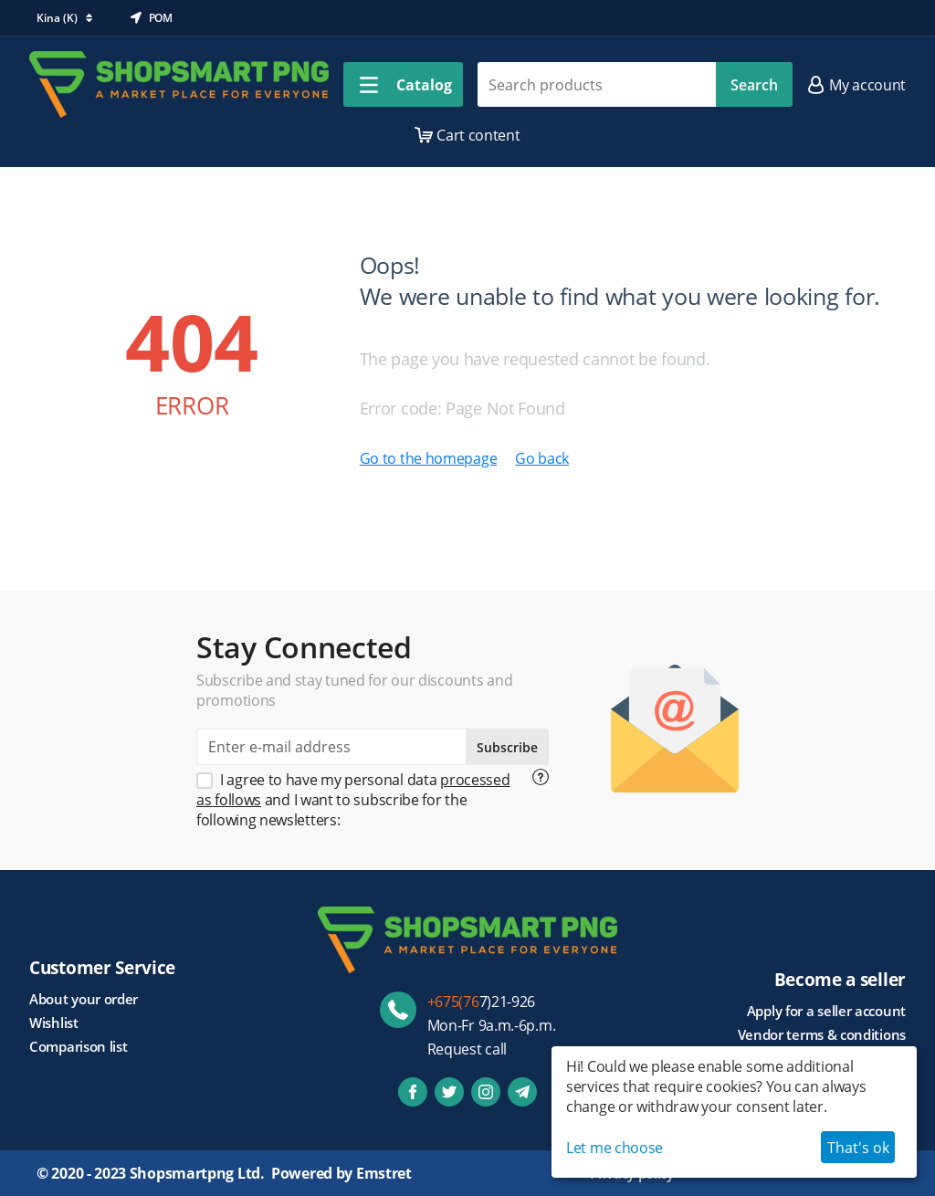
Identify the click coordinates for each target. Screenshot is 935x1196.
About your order (83, 999)
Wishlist (54, 1022)
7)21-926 (481, 1001)
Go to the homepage (429, 458)
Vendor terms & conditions (822, 1034)
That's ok (858, 1148)
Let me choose (614, 1148)
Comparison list (78, 1046)
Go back (542, 458)
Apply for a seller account (826, 1011)
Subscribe (507, 747)
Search (754, 85)
